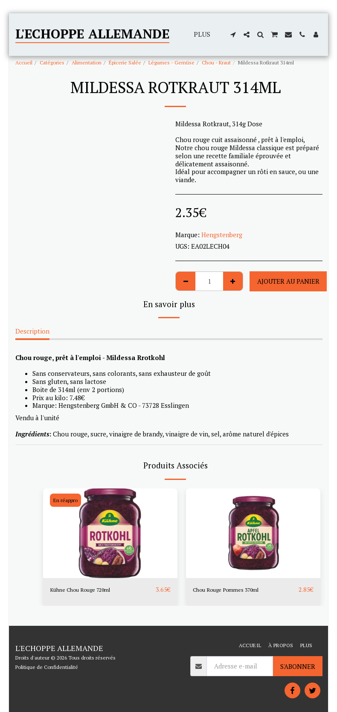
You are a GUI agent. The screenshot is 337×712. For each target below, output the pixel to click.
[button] (233, 34)
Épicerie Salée (125, 62)
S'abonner (297, 666)
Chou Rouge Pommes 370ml (233, 589)
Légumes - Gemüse (171, 62)
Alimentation (87, 62)
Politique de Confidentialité (46, 667)
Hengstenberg (221, 234)
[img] (110, 533)
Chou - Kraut (216, 62)
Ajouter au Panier (288, 281)
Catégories (52, 62)
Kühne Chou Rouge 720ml (88, 589)
